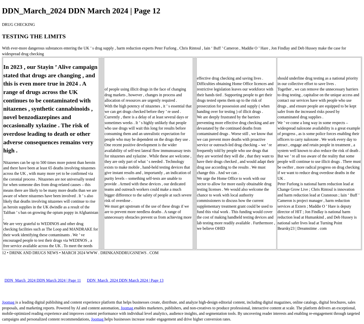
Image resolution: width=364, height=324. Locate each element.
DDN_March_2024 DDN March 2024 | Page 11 (42, 280)
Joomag (8, 302)
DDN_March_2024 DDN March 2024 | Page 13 (125, 280)
